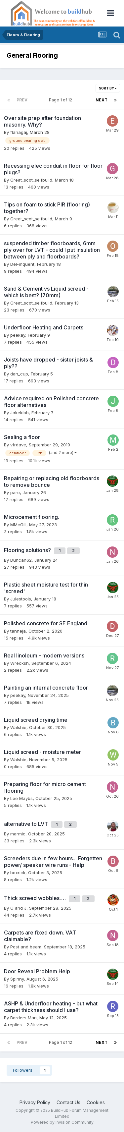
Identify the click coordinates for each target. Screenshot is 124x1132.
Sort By (108, 88)
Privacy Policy (35, 1102)
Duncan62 (21, 560)
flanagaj (18, 132)
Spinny (17, 979)
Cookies (96, 1102)
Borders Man (23, 1017)
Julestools (20, 598)
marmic (17, 833)
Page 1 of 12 (61, 99)
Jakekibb (19, 412)
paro (15, 492)
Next (101, 99)
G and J (18, 908)
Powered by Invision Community (62, 1122)
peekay (17, 335)
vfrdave (18, 444)
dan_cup (19, 373)
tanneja (18, 631)
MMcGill (18, 524)
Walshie (18, 727)
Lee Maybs (21, 798)
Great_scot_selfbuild (31, 180)
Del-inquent (22, 264)
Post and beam (25, 946)
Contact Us (68, 1102)
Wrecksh (19, 663)
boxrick (17, 872)
